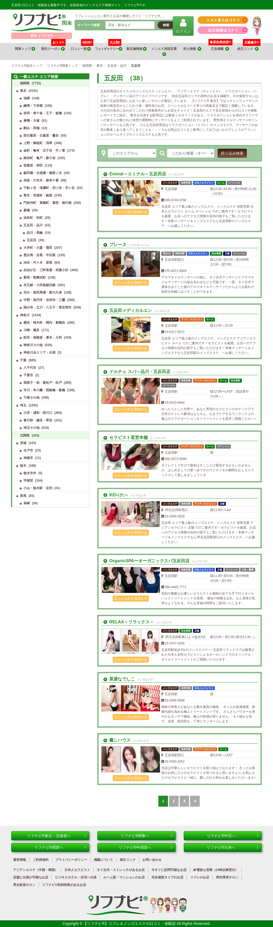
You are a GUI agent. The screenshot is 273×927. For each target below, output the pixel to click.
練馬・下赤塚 (33, 106)
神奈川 (25, 315)
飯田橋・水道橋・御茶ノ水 (42, 173)
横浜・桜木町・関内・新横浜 (44, 322)
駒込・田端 (31, 128)
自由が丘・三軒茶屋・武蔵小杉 (45, 270)
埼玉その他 (31, 428)
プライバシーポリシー (71, 860)
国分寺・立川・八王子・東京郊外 (47, 307)
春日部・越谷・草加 (37, 420)
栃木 (23, 466)
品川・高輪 (35, 233)
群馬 (23, 496)
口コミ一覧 (82, 47)
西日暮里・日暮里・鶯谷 (41, 135)
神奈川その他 (33, 345)
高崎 (26, 503)
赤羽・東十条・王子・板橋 (42, 113)
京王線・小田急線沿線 (39, 285)
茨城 (23, 443)
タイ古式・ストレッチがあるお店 (121, 870)
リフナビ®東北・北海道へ (56, 836)
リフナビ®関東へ (146, 836)
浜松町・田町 (33, 218)
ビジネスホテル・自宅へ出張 (76, 877)
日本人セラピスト (77, 870)
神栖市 (28, 458)
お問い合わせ (152, 860)
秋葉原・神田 (33, 165)
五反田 (31, 240)
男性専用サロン (227, 877)
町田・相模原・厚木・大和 (42, 337)
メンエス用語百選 (164, 51)
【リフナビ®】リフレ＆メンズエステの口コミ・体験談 (129, 923)
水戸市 (28, 450)
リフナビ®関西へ (60, 847)
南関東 (25, 83)
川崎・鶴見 (31, 330)
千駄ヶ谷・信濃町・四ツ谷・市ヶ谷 (49, 188)
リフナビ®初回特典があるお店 (64, 885)
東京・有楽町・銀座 (37, 195)
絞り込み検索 (232, 153)
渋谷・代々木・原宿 (37, 262)
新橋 (26, 210)
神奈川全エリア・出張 (39, 352)
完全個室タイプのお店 (167, 877)
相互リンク (248, 47)
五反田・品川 (33, 225)
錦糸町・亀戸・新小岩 (39, 158)
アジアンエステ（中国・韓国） (35, 870)
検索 (166, 25)
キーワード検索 (88, 25)
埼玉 (23, 405)
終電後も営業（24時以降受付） (215, 870)
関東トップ (25, 49)
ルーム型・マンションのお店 (124, 877)
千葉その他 (31, 397)
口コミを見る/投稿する (130, 212)
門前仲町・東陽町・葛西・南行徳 (47, 203)
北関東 (25, 435)
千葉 (23, 360)
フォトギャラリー (108, 47)
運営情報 (19, 860)
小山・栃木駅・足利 (37, 488)
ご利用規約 (41, 860)
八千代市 (29, 368)
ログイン (183, 25)
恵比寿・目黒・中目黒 (39, 255)
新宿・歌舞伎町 (34, 277)
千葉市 (28, 375)
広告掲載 (220, 49)
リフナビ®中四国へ (145, 847)
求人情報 (192, 49)
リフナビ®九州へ (232, 847)
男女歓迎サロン (24, 885)
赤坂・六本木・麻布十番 (41, 180)
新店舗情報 (136, 49)
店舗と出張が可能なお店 (30, 877)
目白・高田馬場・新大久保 (42, 292)
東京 (23, 91)
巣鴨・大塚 (31, 120)
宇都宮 (28, 480)
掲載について (103, 860)
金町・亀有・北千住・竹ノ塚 (44, 150)
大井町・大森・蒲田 (37, 247)
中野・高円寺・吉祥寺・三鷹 (44, 300)
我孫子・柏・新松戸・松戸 (42, 383)
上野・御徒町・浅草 (37, 143)
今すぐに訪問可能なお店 (169, 870)
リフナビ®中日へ (232, 836)
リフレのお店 (199, 877)
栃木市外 (29, 473)
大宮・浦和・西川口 (37, 413)
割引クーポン (53, 47)
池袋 (26, 98)
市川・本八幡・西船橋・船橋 (44, 390)
